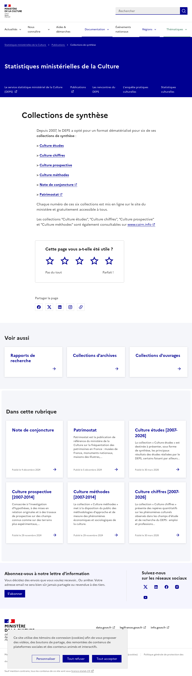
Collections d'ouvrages (158, 355)
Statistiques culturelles (168, 89)
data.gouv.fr (104, 628)
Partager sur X (49, 307)
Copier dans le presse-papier (81, 307)
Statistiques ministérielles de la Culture (25, 45)
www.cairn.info (140, 224)
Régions (147, 29)
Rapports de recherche (22, 358)
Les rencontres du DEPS (103, 89)
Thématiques (174, 29)
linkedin (156, 587)
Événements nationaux (123, 29)
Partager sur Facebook (39, 307)
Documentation (95, 29)
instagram (177, 587)
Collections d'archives (95, 355)
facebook (166, 587)
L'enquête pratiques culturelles (135, 89)
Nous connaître (34, 29)
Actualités (10, 29)
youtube (145, 597)
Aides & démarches (63, 29)
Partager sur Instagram (70, 307)
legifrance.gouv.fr (131, 628)
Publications (58, 45)
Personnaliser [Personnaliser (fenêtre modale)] (45, 658)
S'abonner (15, 593)
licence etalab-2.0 (80, 671)
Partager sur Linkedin (60, 307)
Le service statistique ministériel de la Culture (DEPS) (33, 89)
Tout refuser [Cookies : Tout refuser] (76, 658)
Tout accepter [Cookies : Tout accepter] (107, 658)
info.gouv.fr (158, 628)
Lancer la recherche (184, 11)
